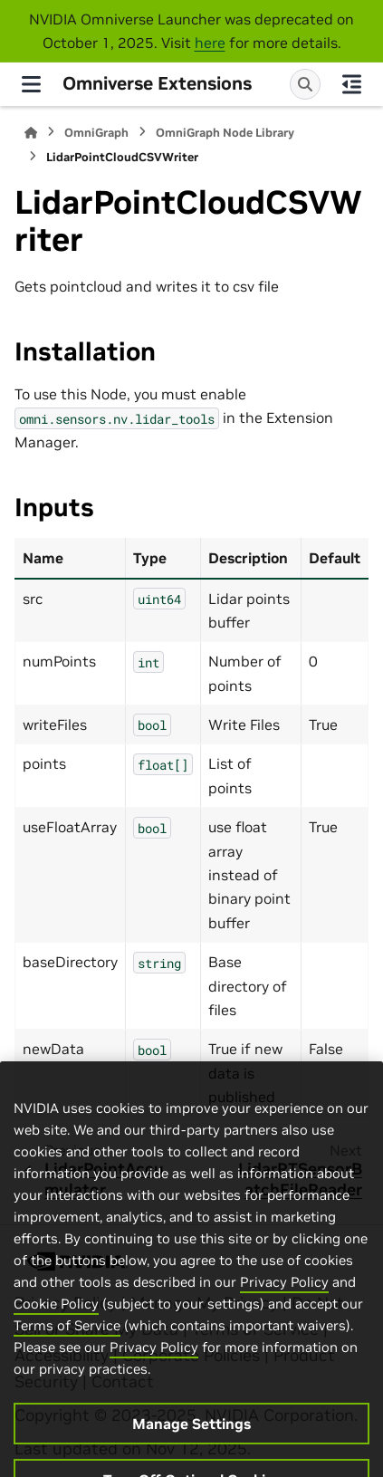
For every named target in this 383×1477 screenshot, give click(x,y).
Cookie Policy (56, 1335)
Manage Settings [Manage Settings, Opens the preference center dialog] (191, 1455)
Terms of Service (67, 1357)
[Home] (30, 132)
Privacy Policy (284, 1313)
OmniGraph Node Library (225, 132)
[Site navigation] (31, 84)
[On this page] (352, 84)
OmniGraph (96, 132)
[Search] (305, 84)
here (210, 43)
